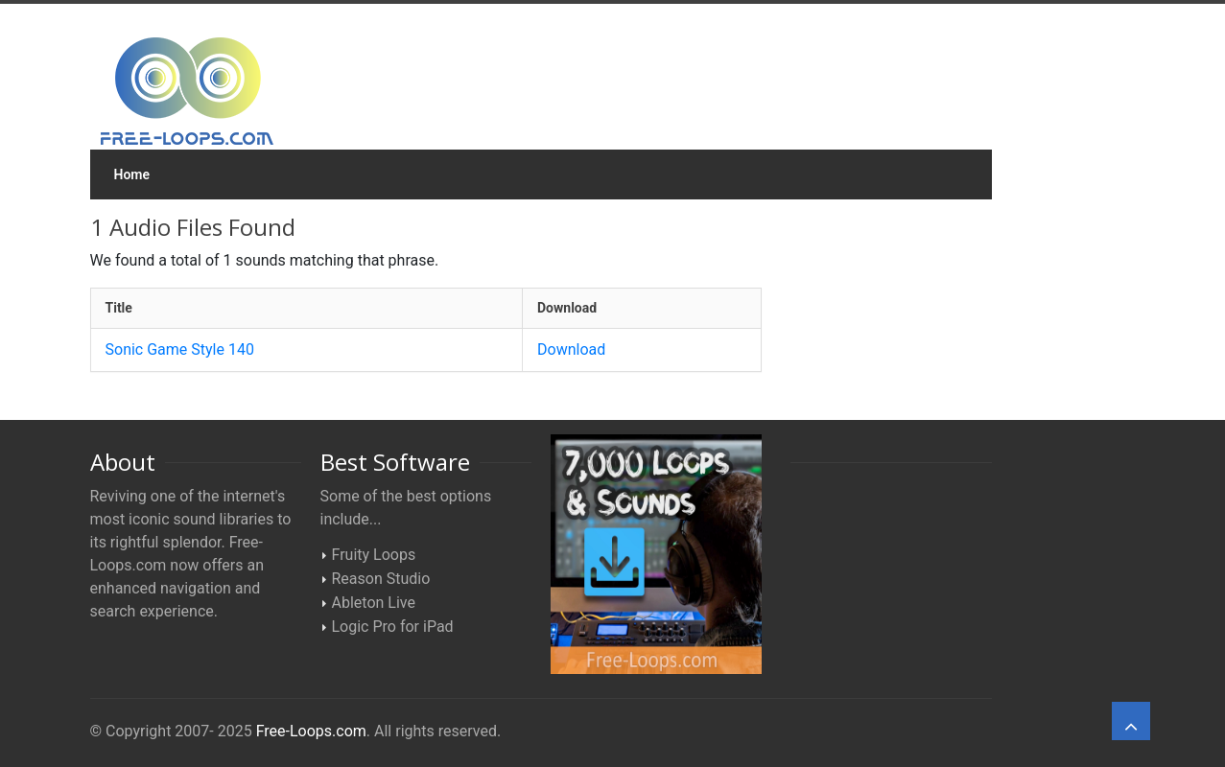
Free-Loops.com (311, 731)
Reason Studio (381, 578)
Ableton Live (373, 602)
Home (132, 174)
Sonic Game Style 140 (180, 349)
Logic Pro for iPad (393, 626)
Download (571, 349)
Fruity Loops (374, 555)
